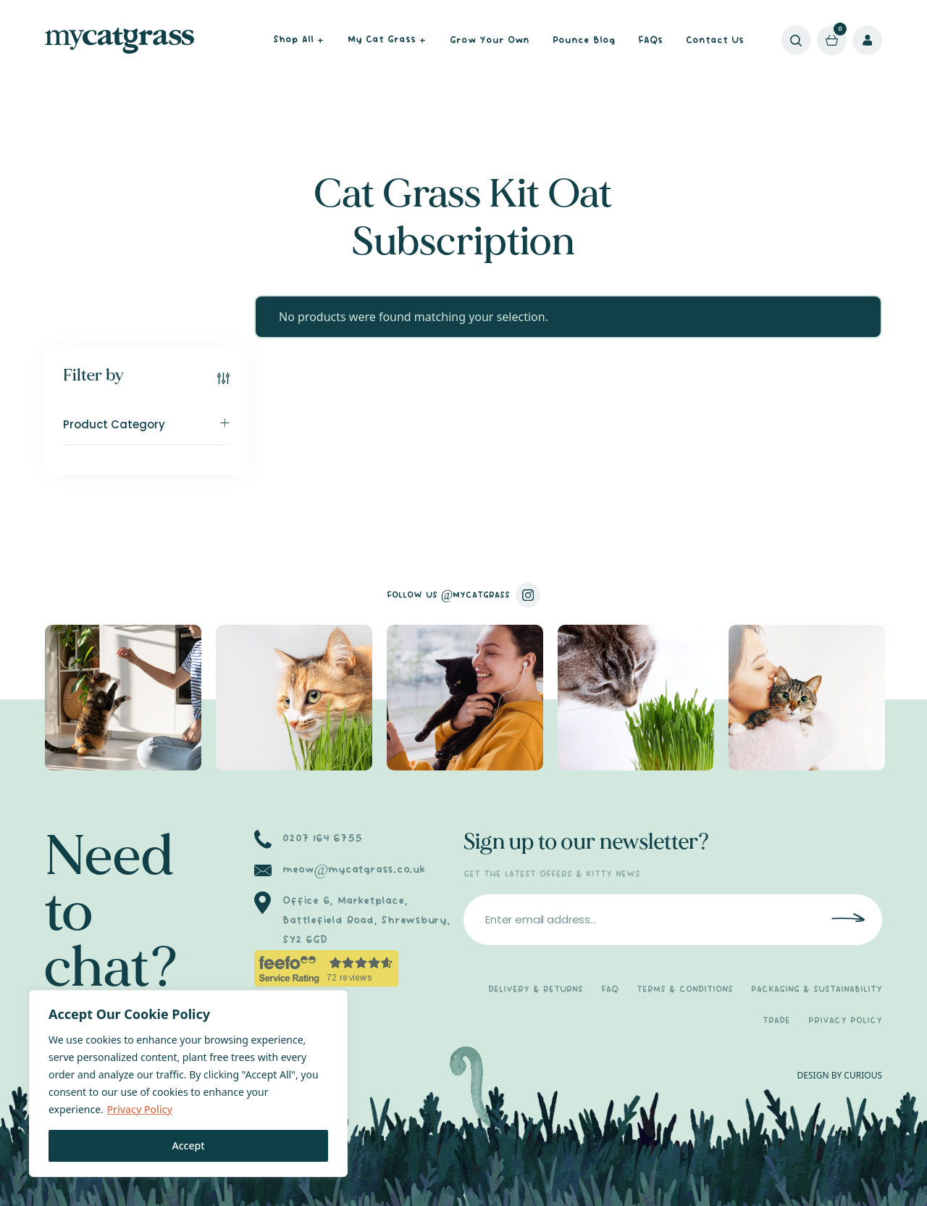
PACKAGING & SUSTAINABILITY (816, 989)
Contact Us (715, 41)
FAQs (650, 41)
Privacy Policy (139, 1109)
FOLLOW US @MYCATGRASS (464, 595)
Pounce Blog (584, 41)
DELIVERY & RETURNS (535, 989)
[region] (188, 1083)
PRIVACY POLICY (845, 1021)
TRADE (776, 1021)
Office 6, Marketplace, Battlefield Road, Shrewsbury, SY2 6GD (366, 920)
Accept (188, 1145)
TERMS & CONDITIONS (685, 989)
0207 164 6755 (321, 838)
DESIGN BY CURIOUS (839, 1075)
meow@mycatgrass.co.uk (353, 870)
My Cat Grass (387, 41)
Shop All (298, 41)
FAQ (609, 989)
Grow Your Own (489, 41)
